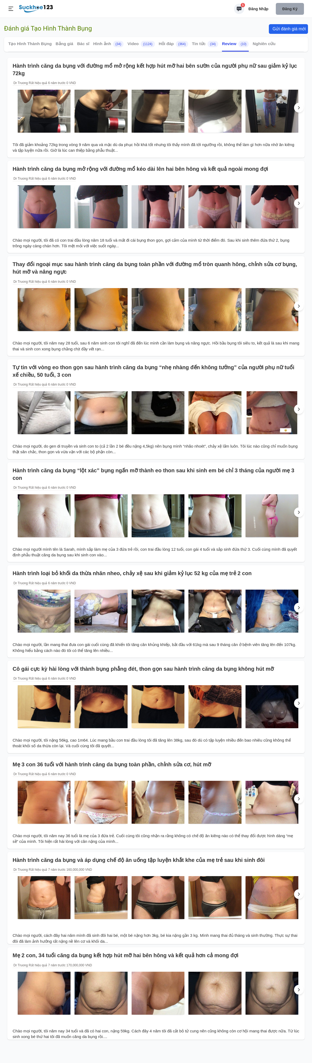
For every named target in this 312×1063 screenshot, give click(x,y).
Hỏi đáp (173, 44)
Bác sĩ (83, 43)
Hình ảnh (108, 44)
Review (235, 44)
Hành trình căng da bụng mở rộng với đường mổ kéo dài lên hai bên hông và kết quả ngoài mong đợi (140, 169)
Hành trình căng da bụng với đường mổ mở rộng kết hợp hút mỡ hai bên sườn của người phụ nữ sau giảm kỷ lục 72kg (155, 69)
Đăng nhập (258, 9)
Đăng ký (290, 9)
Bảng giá (64, 43)
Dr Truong (20, 83)
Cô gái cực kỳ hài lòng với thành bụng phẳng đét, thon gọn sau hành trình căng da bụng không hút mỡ (143, 669)
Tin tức (205, 44)
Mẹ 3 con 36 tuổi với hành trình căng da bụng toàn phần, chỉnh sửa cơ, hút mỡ (112, 764)
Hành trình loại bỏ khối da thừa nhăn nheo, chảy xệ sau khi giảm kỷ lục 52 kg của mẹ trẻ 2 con (132, 573)
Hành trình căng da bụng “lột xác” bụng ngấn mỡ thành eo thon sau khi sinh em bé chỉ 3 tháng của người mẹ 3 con (153, 474)
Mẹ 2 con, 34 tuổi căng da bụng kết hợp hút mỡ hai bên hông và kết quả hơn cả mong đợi (126, 955)
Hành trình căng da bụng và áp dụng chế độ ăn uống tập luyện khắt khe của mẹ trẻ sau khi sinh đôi (139, 860)
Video (141, 44)
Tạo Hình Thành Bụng (30, 43)
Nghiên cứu (264, 43)
